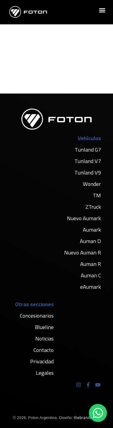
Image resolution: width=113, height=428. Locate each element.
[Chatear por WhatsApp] (98, 413)
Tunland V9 (87, 172)
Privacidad (42, 361)
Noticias (44, 338)
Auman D (90, 241)
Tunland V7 (87, 161)
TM (97, 195)
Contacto (43, 350)
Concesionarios (37, 316)
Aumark (92, 230)
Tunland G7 (88, 150)
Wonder (92, 184)
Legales (45, 373)
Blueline (44, 327)
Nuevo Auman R (82, 252)
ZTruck (93, 207)
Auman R (90, 264)
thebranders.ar (87, 417)
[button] (102, 10)
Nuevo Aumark (84, 218)
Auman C (91, 275)
